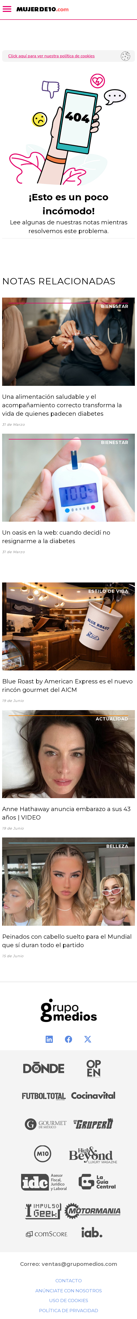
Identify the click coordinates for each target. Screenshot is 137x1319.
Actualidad (112, 718)
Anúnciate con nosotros (68, 1290)
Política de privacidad (68, 1310)
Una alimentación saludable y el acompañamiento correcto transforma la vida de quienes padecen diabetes (62, 405)
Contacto (68, 1280)
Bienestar (114, 306)
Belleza (117, 846)
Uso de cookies (68, 1300)
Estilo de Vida (108, 591)
